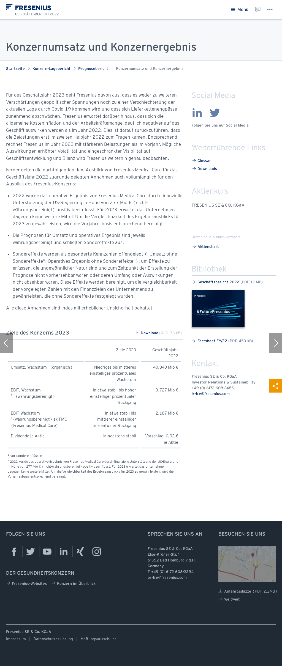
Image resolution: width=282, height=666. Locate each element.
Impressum (16, 639)
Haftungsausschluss (98, 639)
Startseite (15, 69)
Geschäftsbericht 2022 (227, 282)
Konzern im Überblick (74, 583)
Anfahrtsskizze (248, 591)
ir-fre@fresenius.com (211, 394)
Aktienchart (205, 246)
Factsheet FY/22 (222, 341)
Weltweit (229, 599)
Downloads (204, 169)
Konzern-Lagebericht (51, 69)
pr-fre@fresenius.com (167, 578)
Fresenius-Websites (27, 583)
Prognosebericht (93, 69)
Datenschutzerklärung (53, 639)
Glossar (201, 161)
